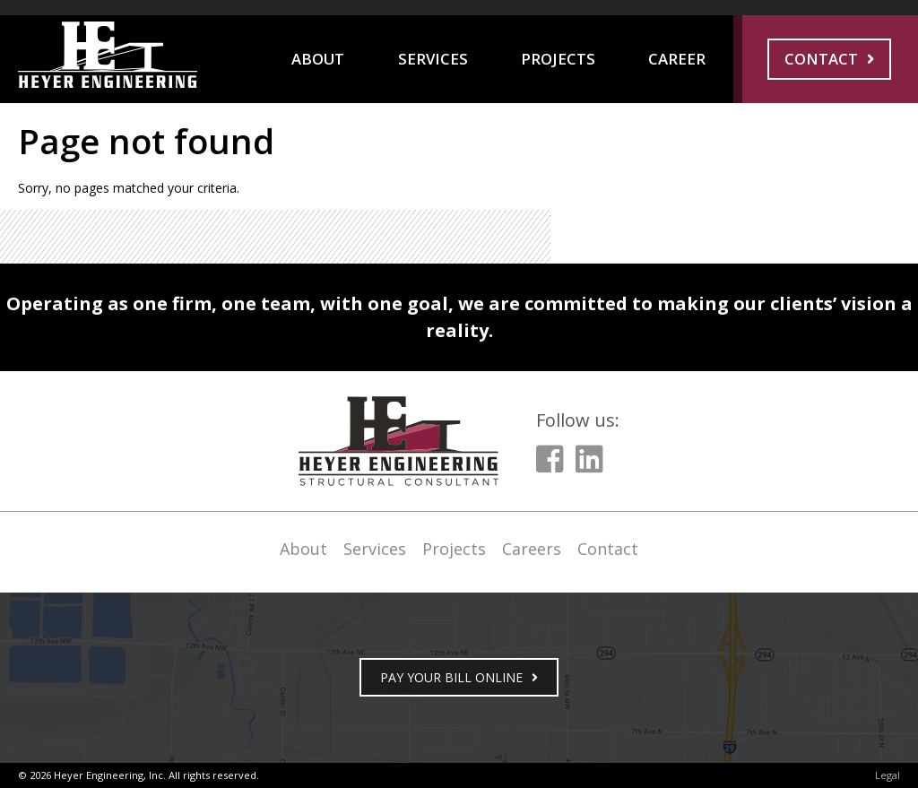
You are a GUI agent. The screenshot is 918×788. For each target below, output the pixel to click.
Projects (558, 58)
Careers (531, 548)
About (317, 58)
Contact (821, 58)
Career (677, 58)
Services (433, 58)
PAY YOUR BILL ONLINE (451, 677)
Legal (887, 775)
